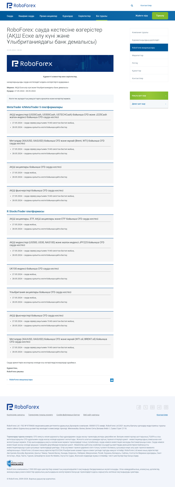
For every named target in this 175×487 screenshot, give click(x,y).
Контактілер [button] (137, 78)
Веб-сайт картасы (91, 415)
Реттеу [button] (135, 63)
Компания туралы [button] (140, 32)
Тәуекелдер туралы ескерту (40, 415)
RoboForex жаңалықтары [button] (143, 48)
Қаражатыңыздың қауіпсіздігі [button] (145, 40)
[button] (21, 5)
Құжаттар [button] (136, 71)
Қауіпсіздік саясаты (16, 415)
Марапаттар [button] (137, 55)
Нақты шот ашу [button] (139, 96)
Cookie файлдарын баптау (68, 415)
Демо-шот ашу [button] (138, 104)
